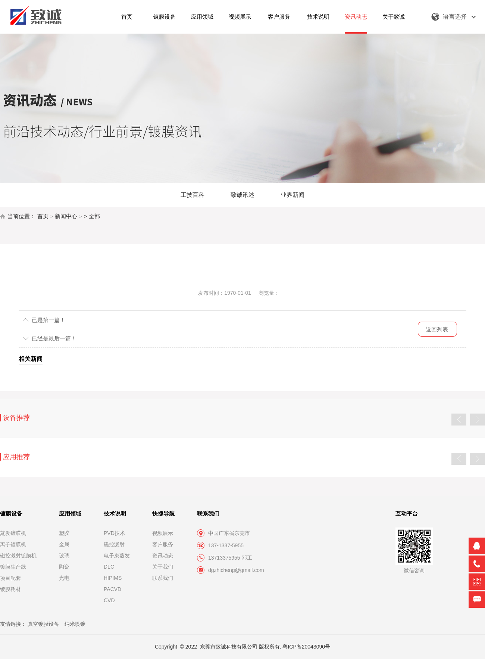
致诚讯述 (242, 195)
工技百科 (192, 195)
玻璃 (64, 556)
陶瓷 (64, 567)
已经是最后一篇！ (54, 338)
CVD (109, 600)
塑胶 (64, 533)
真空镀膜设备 (43, 624)
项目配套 (10, 578)
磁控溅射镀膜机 (18, 556)
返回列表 (437, 329)
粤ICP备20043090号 (306, 647)
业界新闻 (292, 195)
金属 (64, 544)
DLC (109, 567)
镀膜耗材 (10, 589)
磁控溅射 (114, 544)
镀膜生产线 (13, 567)
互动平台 (406, 513)
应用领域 (202, 16)
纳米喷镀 (75, 624)
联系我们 (162, 578)
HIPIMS (113, 578)
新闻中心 (66, 216)
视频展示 (240, 16)
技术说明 (318, 16)
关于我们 (162, 567)
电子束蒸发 (117, 556)
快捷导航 (163, 513)
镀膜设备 (164, 16)
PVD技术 (114, 533)
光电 (64, 578)
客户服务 (279, 16)
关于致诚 (393, 16)
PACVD (112, 589)
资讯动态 (356, 16)
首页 (126, 16)
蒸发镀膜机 (13, 533)
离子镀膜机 (13, 544)
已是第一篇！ (48, 320)
